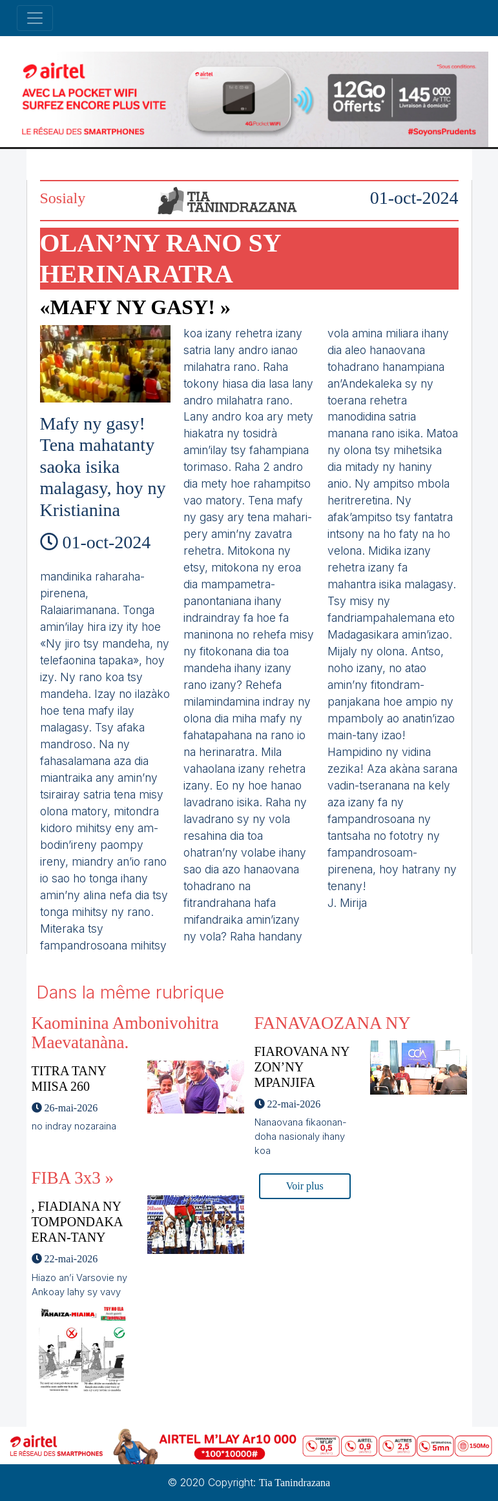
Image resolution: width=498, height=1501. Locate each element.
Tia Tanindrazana (294, 1482)
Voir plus (305, 1185)
